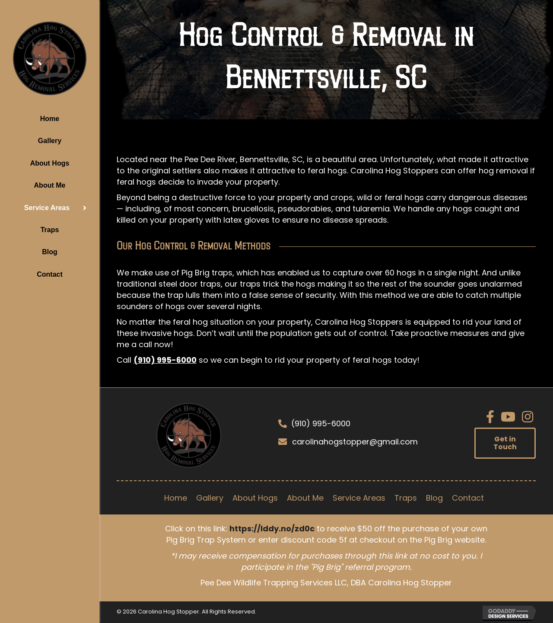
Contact (50, 274)
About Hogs (50, 163)
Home (49, 118)
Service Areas (47, 207)
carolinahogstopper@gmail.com (355, 441)
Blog (49, 252)
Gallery (49, 140)
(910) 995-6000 (165, 360)
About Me (50, 185)
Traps (50, 229)
